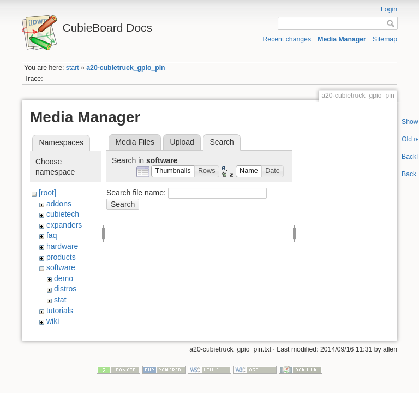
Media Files (134, 142)
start (72, 68)
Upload (182, 142)
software (60, 267)
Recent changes (287, 39)
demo (63, 278)
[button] (173, 171)
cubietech (62, 214)
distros (65, 288)
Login (389, 9)
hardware (62, 246)
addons (58, 203)
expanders (64, 225)
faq (51, 235)
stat (60, 299)
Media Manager (342, 39)
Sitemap (385, 39)
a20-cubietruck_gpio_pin (125, 68)
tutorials (59, 310)
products (61, 257)
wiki (52, 321)
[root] (47, 192)
